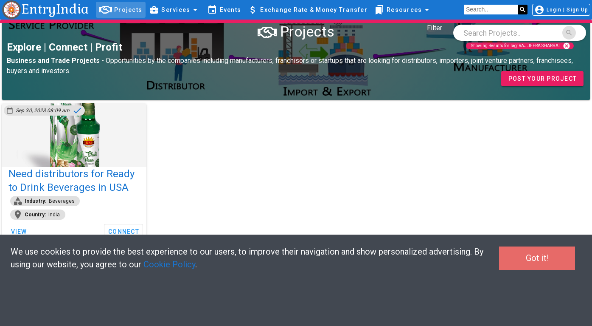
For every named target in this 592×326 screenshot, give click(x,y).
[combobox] (519, 33)
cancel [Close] (566, 46)
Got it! (537, 258)
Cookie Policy (169, 264)
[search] (491, 10)
